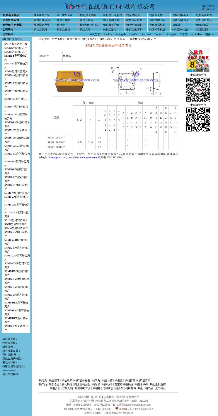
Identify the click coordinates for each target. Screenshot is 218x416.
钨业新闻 (54, 380)
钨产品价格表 (82, 380)
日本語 (183, 34)
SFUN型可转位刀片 (15, 51)
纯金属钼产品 (41, 24)
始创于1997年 (208, 6)
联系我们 (109, 396)
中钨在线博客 (134, 29)
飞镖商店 (108, 388)
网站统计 (128, 412)
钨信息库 (67, 380)
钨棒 (145, 384)
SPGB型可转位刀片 (15, 224)
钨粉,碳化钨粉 (88, 15)
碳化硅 (176, 24)
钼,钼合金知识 (134, 24)
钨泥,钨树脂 (133, 15)
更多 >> (209, 34)
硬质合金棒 (63, 20)
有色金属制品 (157, 24)
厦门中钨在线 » (11, 374)
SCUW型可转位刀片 (16, 220)
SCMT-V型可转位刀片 (17, 192)
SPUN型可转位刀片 (15, 47)
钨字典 (96, 380)
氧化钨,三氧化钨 (112, 15)
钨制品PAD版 (180, 29)
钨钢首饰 (130, 388)
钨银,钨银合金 (204, 20)
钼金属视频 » (9, 342)
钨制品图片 (109, 29)
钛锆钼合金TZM (89, 24)
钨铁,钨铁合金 (180, 20)
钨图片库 (107, 380)
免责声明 (134, 396)
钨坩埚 (96, 384)
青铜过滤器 (202, 24)
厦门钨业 (160, 388)
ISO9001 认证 (208, 9)
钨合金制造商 (158, 384)
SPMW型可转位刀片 (16, 228)
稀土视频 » (8, 346)
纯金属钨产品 (41, 15)
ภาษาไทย (196, 34)
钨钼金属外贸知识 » (13, 366)
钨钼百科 (130, 380)
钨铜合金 (55, 388)
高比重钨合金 (65, 15)
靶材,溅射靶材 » (11, 354)
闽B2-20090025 (103, 409)
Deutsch (159, 34)
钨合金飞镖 (155, 15)
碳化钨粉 (67, 384)
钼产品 (149, 388)
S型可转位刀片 (108, 38)
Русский (146, 34)
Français (171, 34)
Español (134, 34)
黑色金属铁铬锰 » (12, 358)
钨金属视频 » (9, 338)
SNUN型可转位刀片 (15, 43)
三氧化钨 (67, 388)
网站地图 (83, 396)
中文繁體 (95, 34)
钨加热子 (107, 384)
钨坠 (140, 388)
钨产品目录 (143, 380)
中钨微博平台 (198, 104)
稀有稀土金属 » (11, 350)
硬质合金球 (86, 20)
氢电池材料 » (9, 362)
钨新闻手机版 (157, 29)
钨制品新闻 (40, 29)
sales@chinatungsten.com (52, 157)
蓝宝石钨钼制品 (124, 384)
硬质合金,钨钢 (42, 20)
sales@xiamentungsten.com (82, 157)
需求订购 (96, 396)
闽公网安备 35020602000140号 (134, 409)
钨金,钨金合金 (157, 20)
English (108, 34)
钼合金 (61, 24)
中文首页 (57, 38)
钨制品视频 (63, 29)
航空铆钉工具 (83, 388)
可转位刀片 (88, 38)
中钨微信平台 (198, 74)
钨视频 (119, 380)
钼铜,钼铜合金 (111, 24)
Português (121, 34)
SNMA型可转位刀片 (16, 71)
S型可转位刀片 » (12, 38)
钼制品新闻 (202, 29)
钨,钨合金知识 (204, 15)
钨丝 (137, 384)
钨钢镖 (96, 388)
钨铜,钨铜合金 (180, 15)
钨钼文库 (85, 29)
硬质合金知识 (134, 20)
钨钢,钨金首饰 (111, 20)
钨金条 (119, 388)
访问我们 (121, 396)
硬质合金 (72, 38)
